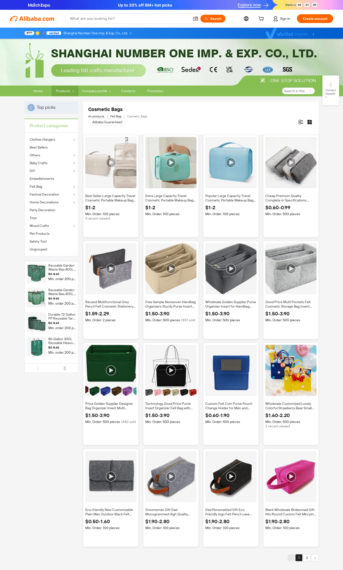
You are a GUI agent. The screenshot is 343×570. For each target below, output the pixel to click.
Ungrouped (38, 249)
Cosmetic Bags (137, 116)
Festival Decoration (44, 194)
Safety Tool (38, 241)
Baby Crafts (39, 163)
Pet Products (40, 233)
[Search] (212, 19)
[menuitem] (51, 147)
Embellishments (42, 179)
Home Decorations (44, 202)
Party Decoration (42, 210)
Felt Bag (36, 186)
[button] (195, 19)
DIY (32, 171)
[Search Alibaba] (129, 18)
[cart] (262, 19)
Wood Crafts (39, 226)
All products (96, 116)
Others (35, 155)
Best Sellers (39, 147)
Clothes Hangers (42, 139)
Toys (33, 218)
